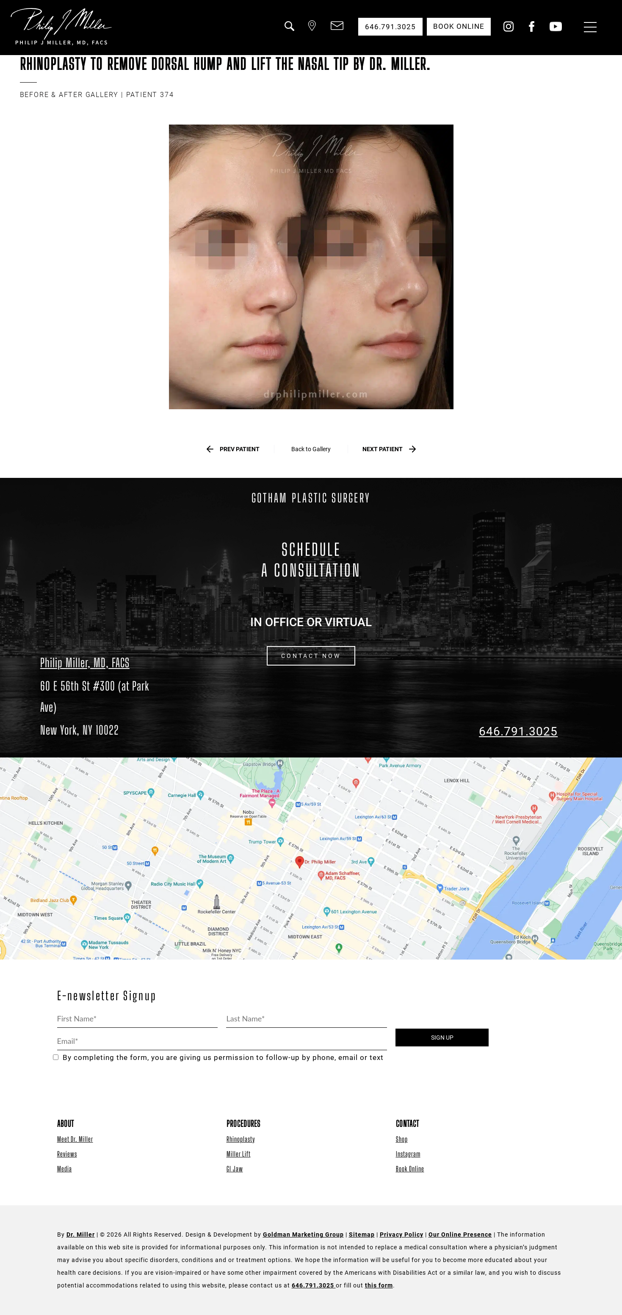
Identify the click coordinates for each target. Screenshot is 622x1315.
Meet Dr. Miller (75, 1139)
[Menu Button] (588, 28)
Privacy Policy (401, 1235)
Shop (402, 1139)
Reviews (67, 1154)
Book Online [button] (458, 26)
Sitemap (362, 1235)
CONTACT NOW (311, 656)
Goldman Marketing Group (303, 1235)
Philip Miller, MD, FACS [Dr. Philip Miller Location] (85, 663)
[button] (287, 31)
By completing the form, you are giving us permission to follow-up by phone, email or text (218, 1058)
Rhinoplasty (241, 1139)
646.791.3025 (518, 731)
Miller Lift (239, 1154)
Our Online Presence (460, 1235)
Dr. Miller (80, 1235)
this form (379, 1285)
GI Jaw (235, 1169)
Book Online (410, 1169)
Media (64, 1169)
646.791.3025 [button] (389, 26)
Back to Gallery (311, 449)
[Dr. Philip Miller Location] (103, 708)
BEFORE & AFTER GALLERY (69, 95)
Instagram (408, 1154)
